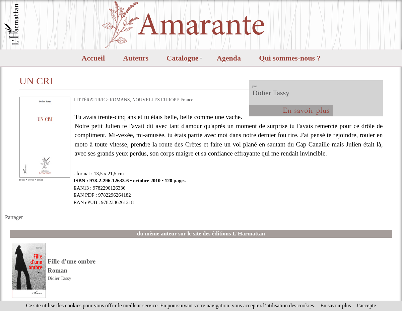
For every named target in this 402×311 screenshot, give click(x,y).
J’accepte (366, 305)
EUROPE (170, 99)
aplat (40, 179)
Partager (14, 217)
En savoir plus (335, 305)
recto (22, 179)
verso (31, 179)
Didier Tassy (270, 93)
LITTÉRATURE (89, 99)
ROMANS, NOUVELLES (135, 99)
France (187, 99)
